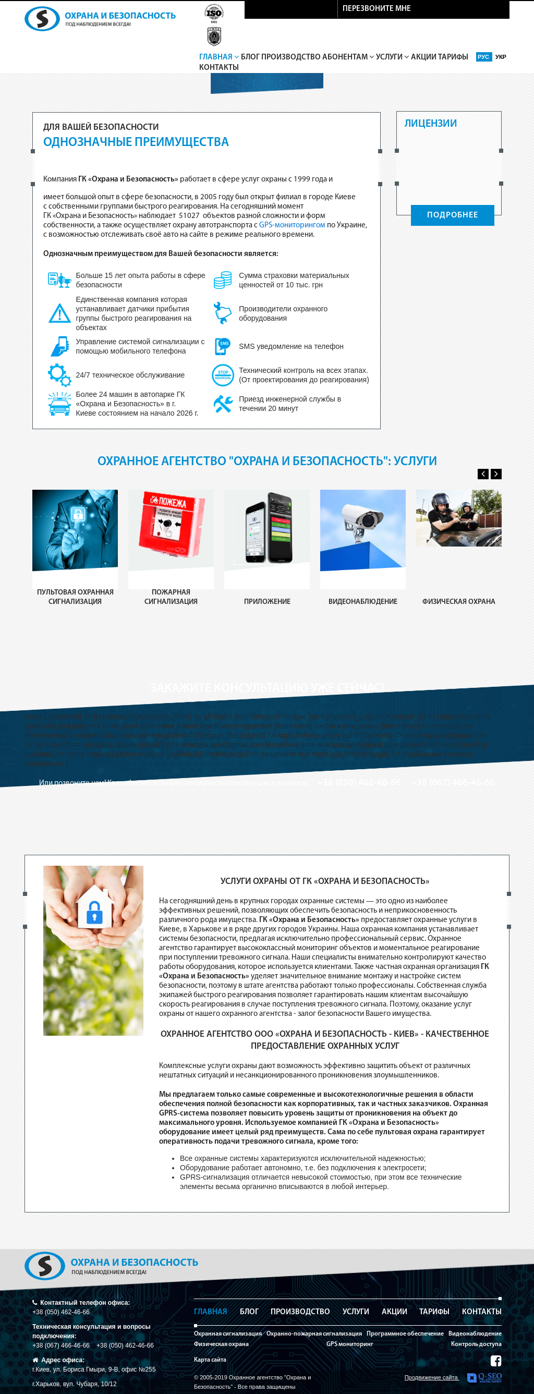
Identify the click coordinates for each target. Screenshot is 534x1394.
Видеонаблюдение (475, 1334)
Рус (484, 57)
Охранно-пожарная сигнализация (314, 1334)
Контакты (219, 68)
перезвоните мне (377, 9)
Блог (250, 58)
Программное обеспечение (405, 1334)
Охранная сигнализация (228, 1334)
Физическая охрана (221, 1344)
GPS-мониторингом (292, 225)
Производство (291, 58)
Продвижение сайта (453, 1378)
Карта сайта (210, 1360)
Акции (423, 58)
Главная (219, 58)
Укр (500, 57)
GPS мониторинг (349, 1344)
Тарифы (453, 58)
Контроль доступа (476, 1344)
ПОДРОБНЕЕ (452, 215)
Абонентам (348, 58)
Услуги (392, 58)
